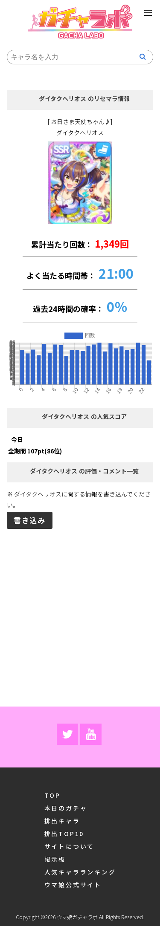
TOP (52, 794)
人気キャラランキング (80, 871)
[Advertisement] (80, 617)
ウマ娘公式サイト (73, 883)
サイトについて (69, 845)
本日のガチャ (65, 807)
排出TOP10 (64, 832)
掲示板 (55, 858)
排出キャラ (62, 819)
